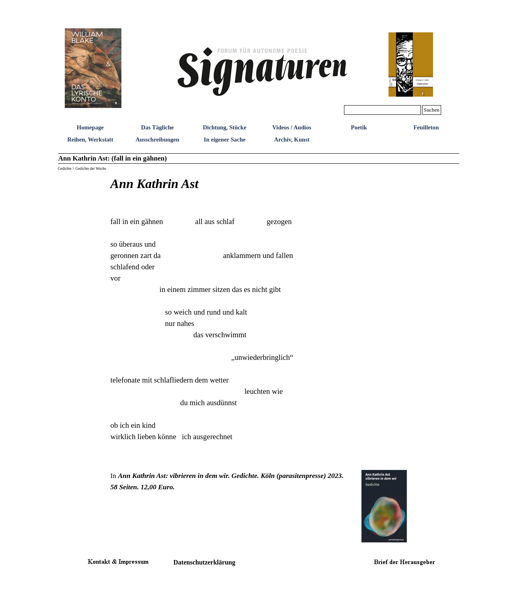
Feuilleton (426, 127)
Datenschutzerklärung (205, 562)
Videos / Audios (291, 127)
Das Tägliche (157, 127)
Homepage (90, 127)
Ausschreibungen (157, 139)
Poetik (359, 127)
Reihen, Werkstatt (90, 139)
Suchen (431, 110)
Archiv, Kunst (292, 139)
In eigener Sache (224, 139)
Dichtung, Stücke (224, 127)
